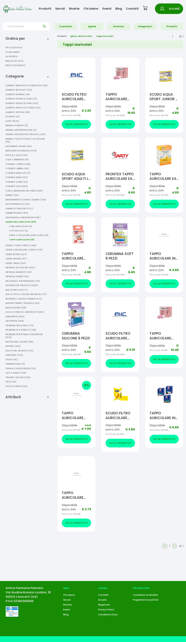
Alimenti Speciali (17, 112)
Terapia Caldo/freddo (20, 368)
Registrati (104, 604)
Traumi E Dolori (18, 377)
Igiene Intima (16, 254)
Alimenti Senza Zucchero (23, 107)
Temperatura (15, 363)
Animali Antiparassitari (21, 130)
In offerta (11, 56)
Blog (118, 9)
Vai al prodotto (76, 124)
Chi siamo (91, 9)
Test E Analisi (15, 372)
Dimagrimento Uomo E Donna (25, 199)
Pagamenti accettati (145, 599)
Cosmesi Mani (16, 177)
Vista (10, 381)
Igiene (92, 26)
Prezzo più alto (14, 61)
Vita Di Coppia (16, 386)
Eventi (106, 9)
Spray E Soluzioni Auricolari (28, 235)
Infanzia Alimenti (18, 272)
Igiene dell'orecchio (81, 36)
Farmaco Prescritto (19, 208)
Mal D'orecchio (16, 289)
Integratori (145, 26)
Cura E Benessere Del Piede (24, 190)
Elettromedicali (17, 204)
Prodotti (45, 9)
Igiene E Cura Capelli (21, 245)
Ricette (74, 9)
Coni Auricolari (20, 226)
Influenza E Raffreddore (22, 281)
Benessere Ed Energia (21, 150)
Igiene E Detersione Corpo (24, 249)
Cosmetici (65, 26)
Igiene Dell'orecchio (20, 221)
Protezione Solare (19, 341)
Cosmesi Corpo (18, 164)
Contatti (132, 9)
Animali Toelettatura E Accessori (25, 140)
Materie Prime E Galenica (22, 303)
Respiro (13, 346)
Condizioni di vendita (145, 594)
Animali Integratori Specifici (25, 134)
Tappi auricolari (104, 36)
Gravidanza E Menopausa (23, 217)
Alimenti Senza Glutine (21, 103)
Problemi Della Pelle (19, 325)
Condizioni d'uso (108, 614)
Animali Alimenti (16, 125)
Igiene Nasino (15, 258)
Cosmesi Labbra (17, 168)
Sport (11, 359)
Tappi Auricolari (22, 239)
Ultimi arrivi (12, 52)
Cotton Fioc (18, 230)
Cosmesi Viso (16, 186)
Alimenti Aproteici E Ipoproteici (26, 85)
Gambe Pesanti (16, 212)
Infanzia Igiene (17, 276)
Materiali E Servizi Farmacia (23, 298)
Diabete (12, 195)
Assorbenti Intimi (18, 146)
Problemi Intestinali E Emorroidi (24, 336)
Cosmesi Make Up (17, 173)
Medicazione (16, 307)
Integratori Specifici (21, 285)
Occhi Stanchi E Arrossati (24, 312)
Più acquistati (13, 47)
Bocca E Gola (16, 155)
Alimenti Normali (17, 94)
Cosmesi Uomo (16, 181)
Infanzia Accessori (20, 267)
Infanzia (118, 26)
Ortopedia (14, 320)
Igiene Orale (15, 263)
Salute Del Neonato (19, 350)
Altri (12, 121)
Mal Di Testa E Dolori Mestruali (25, 294)
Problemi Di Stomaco (20, 329)
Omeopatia (15, 316)
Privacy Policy (106, 609)
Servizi (60, 9)
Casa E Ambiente (17, 159)
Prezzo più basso (15, 65)
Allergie (12, 116)
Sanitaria (14, 355)
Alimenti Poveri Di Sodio (21, 98)
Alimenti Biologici (18, 89)
